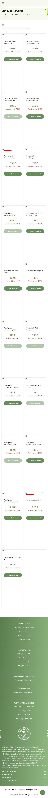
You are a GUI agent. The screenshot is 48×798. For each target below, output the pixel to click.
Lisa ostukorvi (12, 59)
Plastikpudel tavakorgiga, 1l (31, 157)
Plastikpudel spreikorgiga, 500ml (11, 386)
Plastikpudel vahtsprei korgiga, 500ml (34, 214)
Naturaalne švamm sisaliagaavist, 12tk (32, 42)
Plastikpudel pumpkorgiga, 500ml (33, 443)
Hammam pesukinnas (33, 500)
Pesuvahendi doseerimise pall (9, 157)
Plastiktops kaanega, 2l (34, 270)
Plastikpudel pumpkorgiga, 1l (9, 214)
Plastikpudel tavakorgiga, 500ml (11, 329)
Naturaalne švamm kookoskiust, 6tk (10, 99)
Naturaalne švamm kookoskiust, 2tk (32, 99)
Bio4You (21, 795)
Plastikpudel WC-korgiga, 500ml (32, 329)
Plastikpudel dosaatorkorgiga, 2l (11, 501)
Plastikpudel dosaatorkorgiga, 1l (10, 443)
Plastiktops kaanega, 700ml (11, 271)
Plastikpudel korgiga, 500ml (33, 386)
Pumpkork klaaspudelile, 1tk (12, 558)
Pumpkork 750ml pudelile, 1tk (10, 42)
